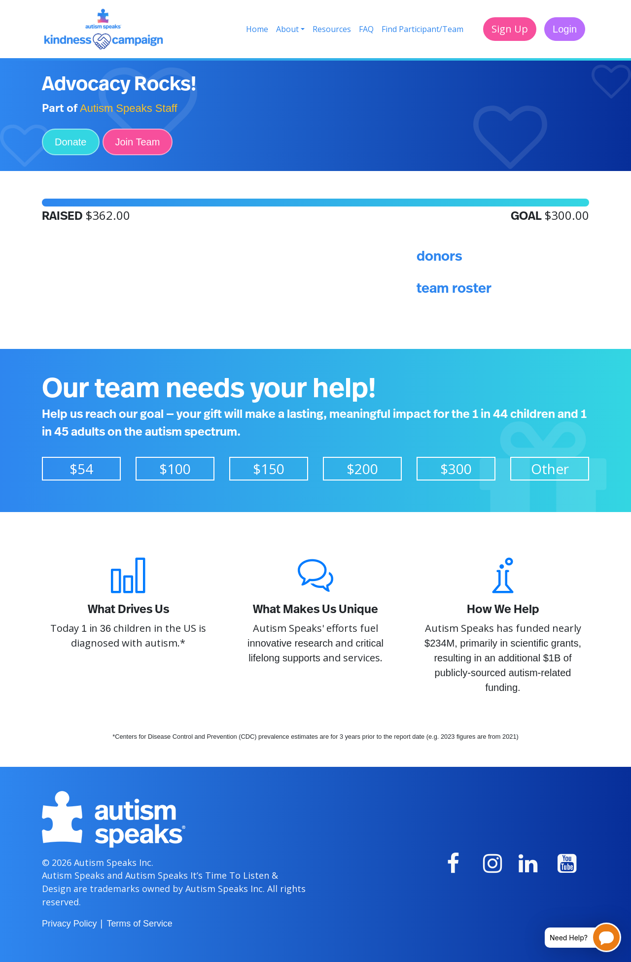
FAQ (366, 29)
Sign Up (509, 28)
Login (565, 29)
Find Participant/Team (422, 29)
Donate (71, 142)
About (287, 29)
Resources (332, 29)
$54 (81, 468)
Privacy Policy (69, 923)
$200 (362, 468)
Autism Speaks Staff (128, 108)
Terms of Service (139, 923)
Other (550, 468)
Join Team (137, 142)
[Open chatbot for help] (575, 937)
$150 (268, 468)
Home (257, 29)
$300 (456, 468)
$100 (175, 468)
